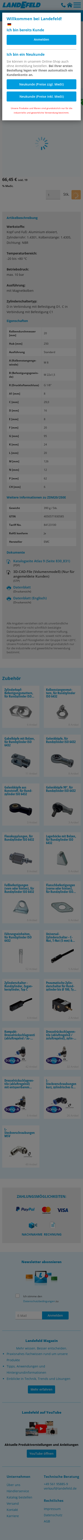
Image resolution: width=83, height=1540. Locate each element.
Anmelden (41, 39)
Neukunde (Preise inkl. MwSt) (41, 96)
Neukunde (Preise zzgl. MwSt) (41, 84)
